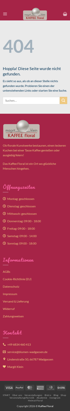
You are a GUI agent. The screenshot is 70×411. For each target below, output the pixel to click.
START (6, 395)
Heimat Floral (35, 400)
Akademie (42, 397)
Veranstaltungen (33, 395)
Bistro (48, 395)
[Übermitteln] (63, 100)
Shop (63, 395)
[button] (5, 13)
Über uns (17, 395)
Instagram (54, 397)
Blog (56, 395)
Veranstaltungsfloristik (22, 397)
